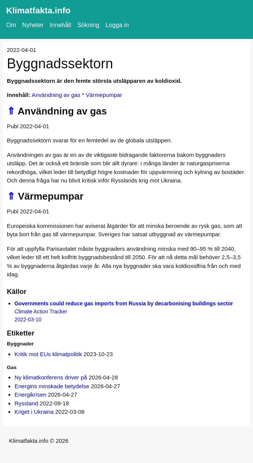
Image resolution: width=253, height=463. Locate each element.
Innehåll (60, 25)
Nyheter (33, 25)
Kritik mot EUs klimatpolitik (48, 354)
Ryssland (26, 403)
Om (11, 25)
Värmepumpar (104, 95)
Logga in (117, 25)
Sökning (88, 25)
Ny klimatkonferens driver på (51, 377)
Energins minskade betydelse (52, 386)
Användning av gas (56, 95)
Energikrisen (30, 394)
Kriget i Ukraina (34, 411)
